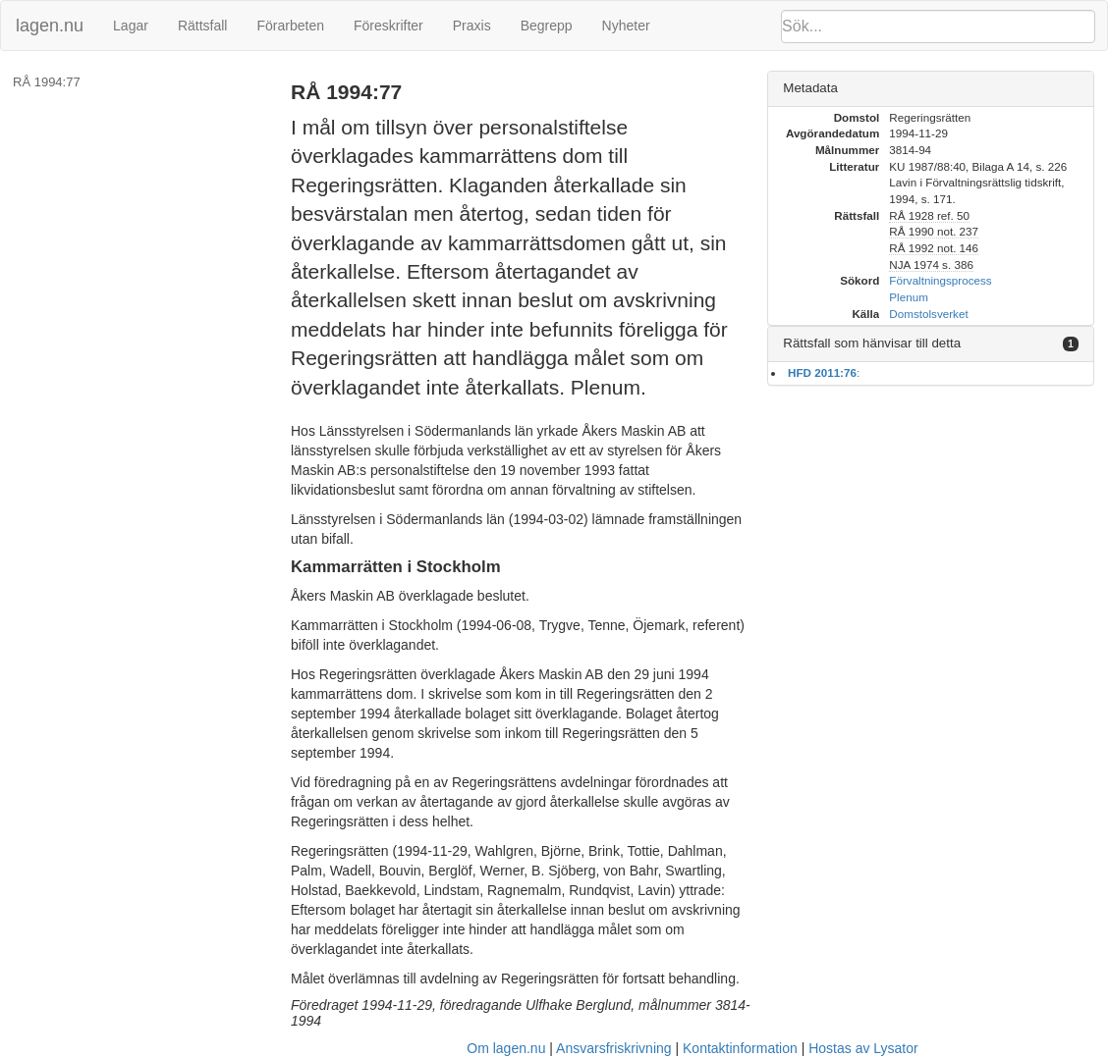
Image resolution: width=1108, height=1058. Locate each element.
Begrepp (547, 25)
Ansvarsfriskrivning (613, 1048)
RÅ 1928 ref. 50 (929, 215)
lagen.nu (49, 25)
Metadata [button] (810, 87)
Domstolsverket (928, 313)
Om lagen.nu (506, 1048)
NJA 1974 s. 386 (931, 264)
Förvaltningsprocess (940, 280)
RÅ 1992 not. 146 (933, 247)
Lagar (130, 25)
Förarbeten (289, 25)
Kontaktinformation (740, 1048)
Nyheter (626, 25)
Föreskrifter (388, 25)
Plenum (908, 297)
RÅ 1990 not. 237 (933, 231)
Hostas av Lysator (863, 1048)
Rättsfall (203, 25)
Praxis (472, 25)
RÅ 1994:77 (47, 82)
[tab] (930, 89)
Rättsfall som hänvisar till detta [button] (872, 343)
